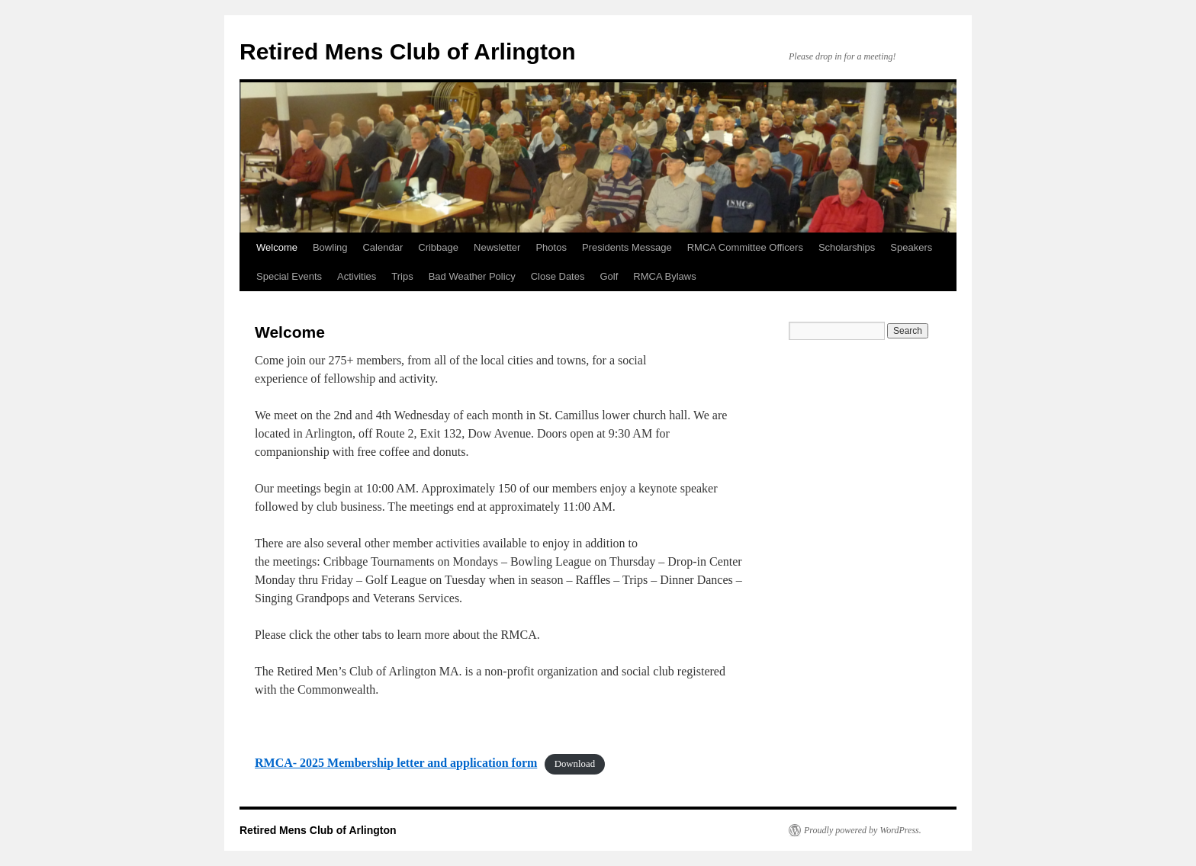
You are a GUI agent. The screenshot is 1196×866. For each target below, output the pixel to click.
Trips (402, 276)
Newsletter (497, 247)
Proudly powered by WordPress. (862, 830)
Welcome (276, 247)
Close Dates (558, 276)
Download (575, 764)
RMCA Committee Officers (745, 247)
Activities (356, 276)
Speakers (911, 247)
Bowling (330, 247)
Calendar (382, 247)
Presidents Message (627, 247)
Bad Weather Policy (472, 276)
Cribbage (438, 247)
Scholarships (846, 247)
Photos (550, 247)
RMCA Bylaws (664, 276)
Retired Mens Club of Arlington (408, 51)
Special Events (289, 276)
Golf (609, 276)
